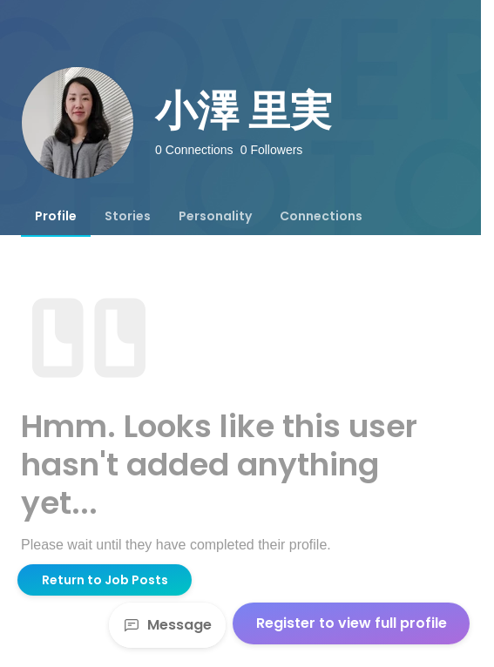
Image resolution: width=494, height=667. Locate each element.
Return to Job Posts (105, 580)
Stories (128, 216)
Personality (215, 216)
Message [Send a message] (167, 625)
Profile (56, 216)
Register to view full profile (351, 623)
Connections (321, 216)
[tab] (56, 216)
